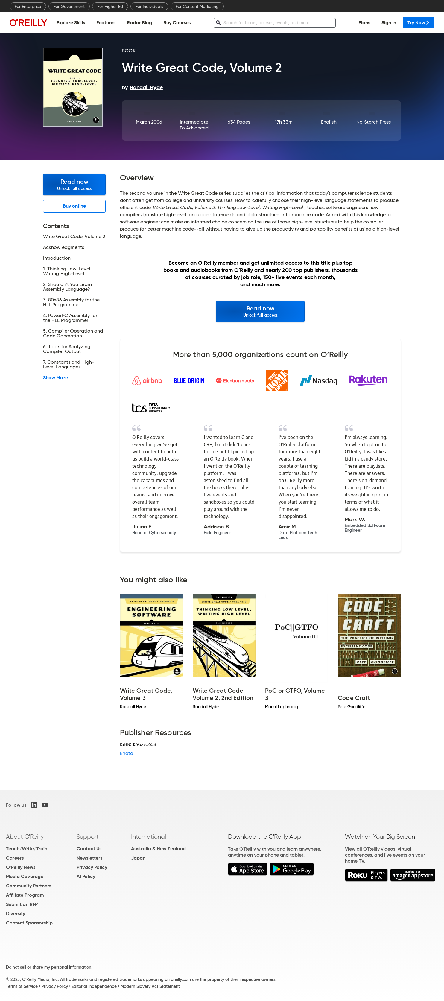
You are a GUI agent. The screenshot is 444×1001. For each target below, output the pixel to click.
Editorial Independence (94, 986)
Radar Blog (139, 22)
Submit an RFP (22, 904)
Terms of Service (22, 986)
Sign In (388, 22)
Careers (15, 858)
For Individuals (149, 6)
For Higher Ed (110, 6)
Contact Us (89, 848)
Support (88, 836)
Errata (126, 753)
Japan (138, 858)
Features (105, 22)
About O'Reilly (25, 836)
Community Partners (28, 886)
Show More (55, 377)
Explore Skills (71, 22)
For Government (69, 6)
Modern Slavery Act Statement (150, 986)
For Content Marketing (197, 6)
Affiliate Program (25, 895)
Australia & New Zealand (158, 848)
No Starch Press (373, 122)
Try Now (418, 22)
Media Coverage (24, 876)
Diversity (15, 913)
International (148, 836)
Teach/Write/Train (26, 848)
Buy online (74, 206)
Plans (364, 22)
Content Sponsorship (29, 923)
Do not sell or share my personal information (48, 967)
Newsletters (89, 858)
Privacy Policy (92, 867)
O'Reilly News (20, 867)
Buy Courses (177, 22)
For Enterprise (28, 6)
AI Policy (86, 876)
